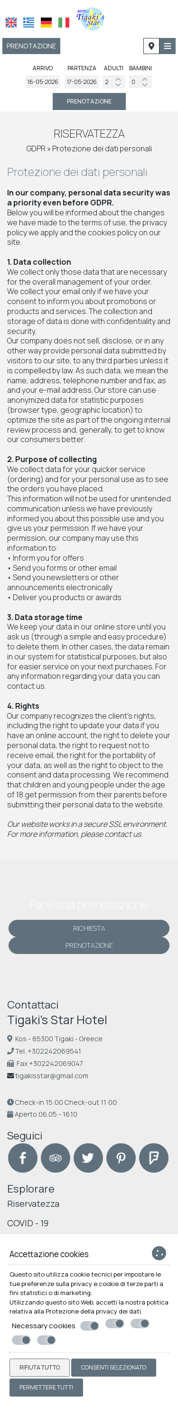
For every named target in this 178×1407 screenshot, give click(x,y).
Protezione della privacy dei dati (93, 1311)
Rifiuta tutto (39, 1367)
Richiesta (89, 928)
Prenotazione (31, 45)
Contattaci (32, 1005)
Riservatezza (33, 1203)
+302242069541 (54, 1050)
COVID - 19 (27, 1223)
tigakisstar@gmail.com (51, 1075)
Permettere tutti (46, 1387)
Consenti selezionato (113, 1367)
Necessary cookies (55, 1326)
